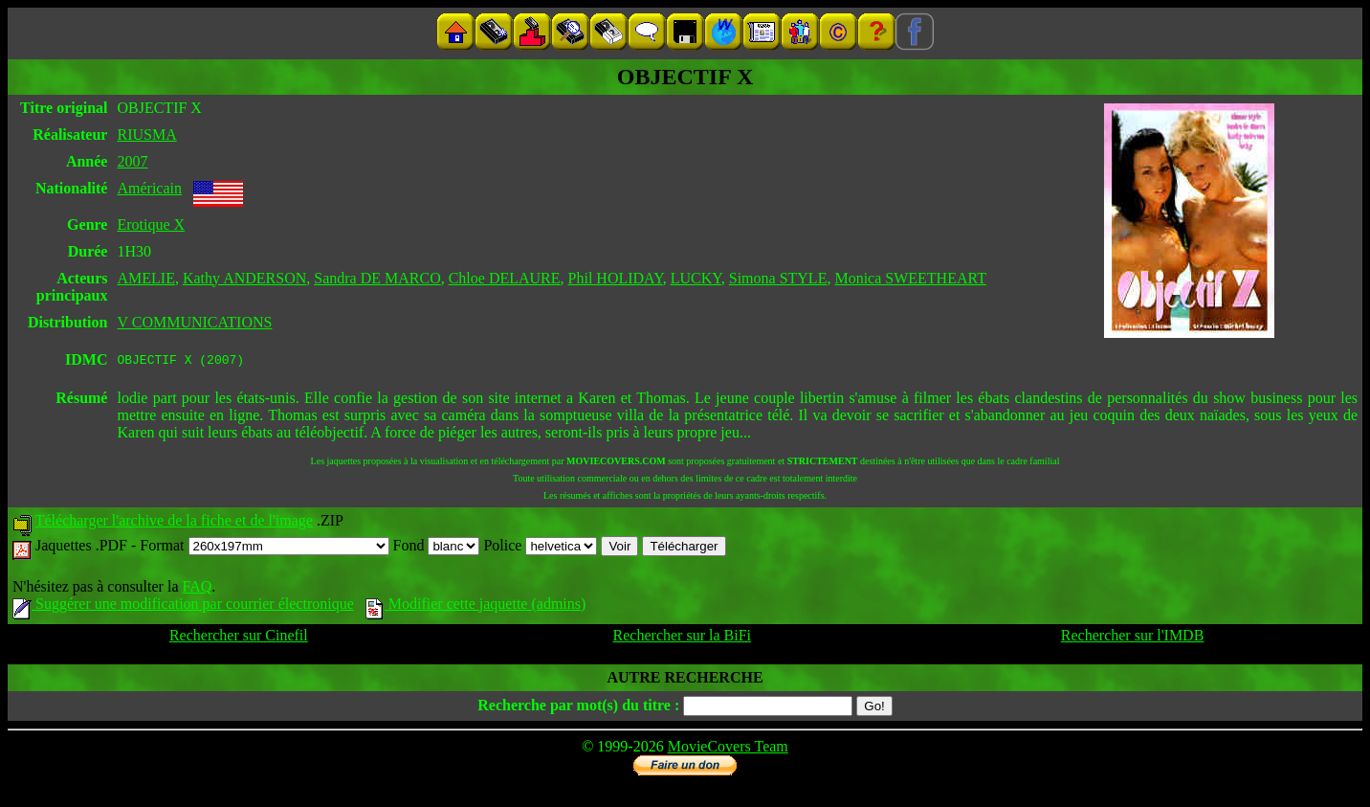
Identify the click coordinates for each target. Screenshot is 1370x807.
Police (540, 548)
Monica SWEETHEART (910, 278)
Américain (149, 188)
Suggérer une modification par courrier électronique (183, 606)
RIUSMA (146, 134)
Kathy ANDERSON (244, 278)
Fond (436, 548)
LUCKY (696, 278)
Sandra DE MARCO (377, 278)
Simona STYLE (778, 278)
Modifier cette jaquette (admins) (475, 606)
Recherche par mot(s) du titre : (578, 708)
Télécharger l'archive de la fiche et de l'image (174, 523)
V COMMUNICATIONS (194, 322)
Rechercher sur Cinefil (238, 638)
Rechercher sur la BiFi (682, 638)
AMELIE (145, 278)
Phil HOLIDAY (615, 278)
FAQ (196, 589)
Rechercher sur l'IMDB (1132, 638)
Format (264, 548)
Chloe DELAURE (505, 278)
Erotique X (151, 224)
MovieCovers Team (728, 749)
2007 (132, 161)
